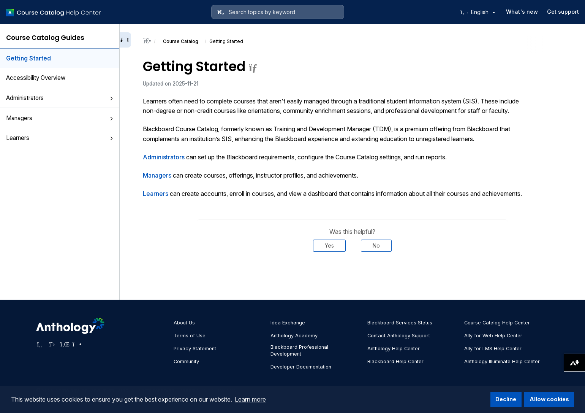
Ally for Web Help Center (493, 335)
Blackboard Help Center (395, 361)
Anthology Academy (294, 335)
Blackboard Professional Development (299, 350)
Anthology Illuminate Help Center (502, 361)
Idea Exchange (287, 323)
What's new (522, 11)
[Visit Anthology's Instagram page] (76, 344)
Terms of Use (190, 335)
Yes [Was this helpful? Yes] (329, 245)
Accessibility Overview (35, 77)
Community (186, 361)
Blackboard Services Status (399, 323)
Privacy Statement (195, 348)
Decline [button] (505, 399)
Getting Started (28, 58)
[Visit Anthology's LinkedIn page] (64, 344)
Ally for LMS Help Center (493, 348)
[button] (111, 98)
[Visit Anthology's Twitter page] (52, 344)
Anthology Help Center (393, 348)
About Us (184, 323)
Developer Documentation (300, 367)
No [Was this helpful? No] (376, 245)
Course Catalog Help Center (497, 323)
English (483, 12)
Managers (59, 118)
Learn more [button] (250, 399)
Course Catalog (180, 41)
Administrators (59, 98)
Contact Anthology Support (398, 335)
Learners (59, 137)
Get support (563, 11)
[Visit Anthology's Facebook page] (40, 344)
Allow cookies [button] (549, 399)
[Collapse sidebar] (125, 40)
